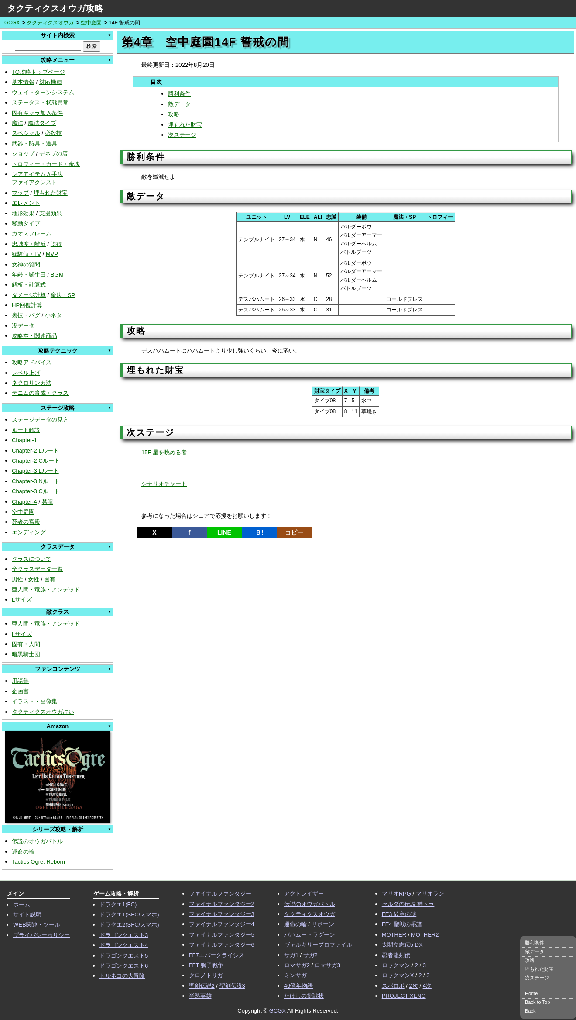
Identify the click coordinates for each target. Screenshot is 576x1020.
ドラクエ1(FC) (118, 904)
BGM (57, 274)
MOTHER (394, 934)
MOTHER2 (425, 934)
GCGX (12, 23)
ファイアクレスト (34, 182)
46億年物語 (298, 985)
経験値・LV (26, 254)
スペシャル (26, 133)
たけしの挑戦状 (304, 995)
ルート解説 (26, 430)
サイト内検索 (58, 35)
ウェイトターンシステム (43, 92)
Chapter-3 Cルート (36, 491)
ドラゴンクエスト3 (123, 935)
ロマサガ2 (297, 965)
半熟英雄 (200, 995)
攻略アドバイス (31, 362)
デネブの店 (53, 153)
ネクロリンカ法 (31, 383)
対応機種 (50, 82)
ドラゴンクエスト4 (123, 945)
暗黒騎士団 (26, 654)
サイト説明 (27, 914)
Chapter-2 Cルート (36, 460)
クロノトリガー (209, 975)
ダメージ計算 (29, 295)
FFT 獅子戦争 (206, 965)
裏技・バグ (26, 315)
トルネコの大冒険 (122, 975)
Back (530, 1010)
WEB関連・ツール (36, 924)
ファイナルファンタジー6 (221, 944)
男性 (17, 579)
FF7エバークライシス (216, 955)
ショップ (23, 153)
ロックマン (396, 965)
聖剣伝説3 (232, 985)
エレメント (26, 203)
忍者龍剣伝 (396, 955)
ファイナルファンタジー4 (221, 924)
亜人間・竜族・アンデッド (46, 589)
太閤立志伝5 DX (402, 944)
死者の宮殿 (26, 522)
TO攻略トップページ (38, 72)
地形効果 (23, 213)
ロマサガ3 (327, 965)
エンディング (29, 532)
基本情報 (23, 82)
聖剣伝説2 (202, 985)
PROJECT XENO (404, 995)
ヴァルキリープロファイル (318, 944)
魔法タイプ (42, 123)
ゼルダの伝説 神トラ (408, 904)
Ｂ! (259, 532)
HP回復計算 (27, 305)
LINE (224, 532)
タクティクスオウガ (50, 23)
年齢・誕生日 (29, 274)
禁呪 (47, 501)
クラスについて (31, 559)
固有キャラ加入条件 (37, 113)
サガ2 (310, 955)
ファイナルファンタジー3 (221, 914)
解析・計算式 (29, 284)
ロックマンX (398, 975)
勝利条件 (179, 93)
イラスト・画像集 (34, 701)
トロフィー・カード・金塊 (46, 164)
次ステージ (182, 134)
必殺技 (53, 133)
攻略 (173, 114)
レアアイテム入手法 (37, 174)
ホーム (21, 904)
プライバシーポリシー (41, 935)
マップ (20, 193)
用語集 (20, 681)
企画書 (20, 691)
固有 (49, 579)
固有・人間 (26, 644)
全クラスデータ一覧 (37, 569)
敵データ (179, 104)
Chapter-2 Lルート (35, 450)
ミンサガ (295, 975)
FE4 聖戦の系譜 (402, 924)
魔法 (17, 123)
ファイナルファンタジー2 (221, 904)
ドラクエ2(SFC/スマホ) (129, 924)
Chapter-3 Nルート (36, 481)
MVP (52, 254)
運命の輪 (23, 851)
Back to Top (537, 1002)
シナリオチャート (164, 484)
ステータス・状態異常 (40, 102)
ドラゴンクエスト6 (123, 965)
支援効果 (50, 213)
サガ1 (291, 955)
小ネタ (53, 315)
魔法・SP (63, 295)
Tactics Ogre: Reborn (38, 861)
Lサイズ (22, 599)
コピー (294, 532)
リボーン (323, 924)
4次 (427, 985)
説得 (56, 244)
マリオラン (430, 893)
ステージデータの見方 (40, 419)
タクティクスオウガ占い (43, 712)
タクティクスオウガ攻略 (55, 8)
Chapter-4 (24, 501)
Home (531, 993)
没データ (23, 325)
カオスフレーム (31, 233)
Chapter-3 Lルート (35, 470)
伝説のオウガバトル (37, 841)
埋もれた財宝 (51, 193)
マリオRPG (396, 893)
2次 (413, 985)
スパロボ (393, 985)
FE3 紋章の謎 (399, 914)
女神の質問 (26, 264)
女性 (33, 579)
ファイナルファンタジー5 (221, 934)
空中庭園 (91, 23)
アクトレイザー (304, 893)
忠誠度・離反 (29, 244)
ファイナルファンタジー (220, 893)
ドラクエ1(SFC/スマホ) (129, 914)
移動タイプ (26, 223)
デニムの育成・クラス (40, 393)
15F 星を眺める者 (164, 452)
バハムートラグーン (309, 934)
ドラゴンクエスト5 (123, 955)
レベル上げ (26, 373)
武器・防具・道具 (34, 143)
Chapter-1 (24, 440)
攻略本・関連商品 (34, 335)
